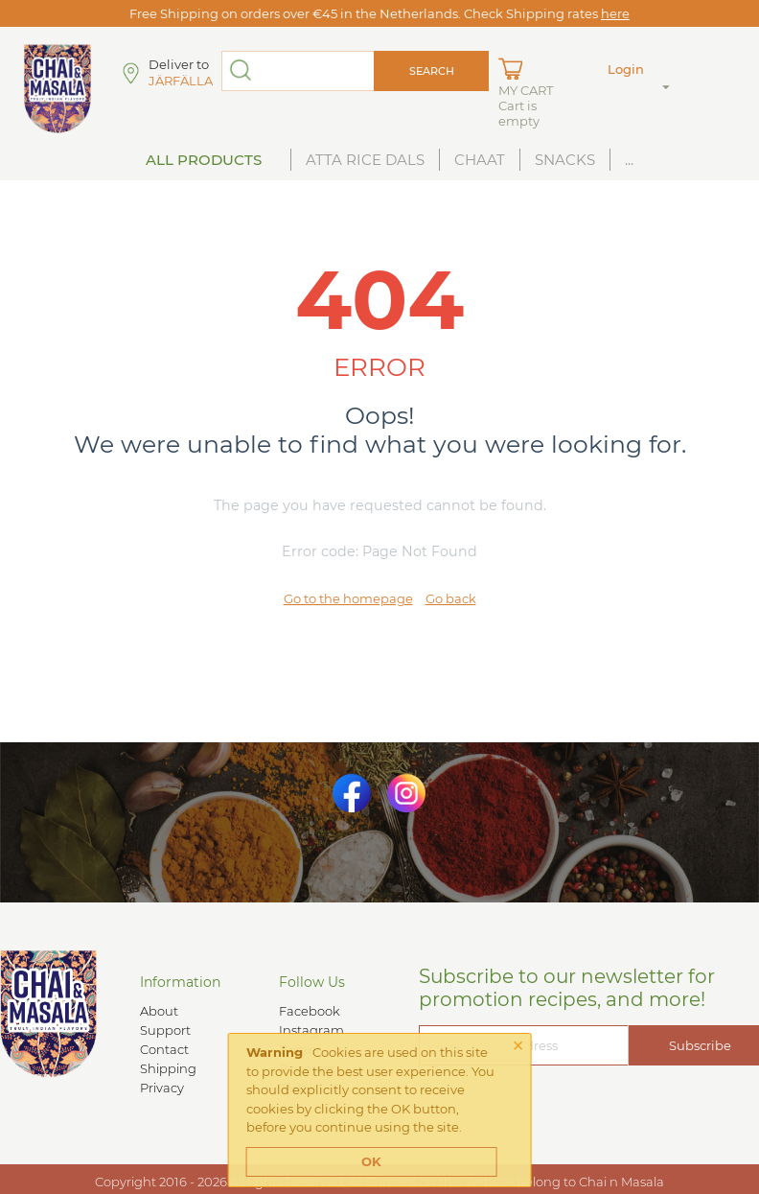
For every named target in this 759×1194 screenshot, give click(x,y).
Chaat (479, 160)
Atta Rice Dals (365, 160)
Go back (451, 598)
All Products (204, 160)
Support (165, 1030)
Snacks (565, 160)
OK (371, 1161)
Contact (164, 1049)
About (159, 1010)
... (629, 160)
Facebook (309, 1010)
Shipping (168, 1068)
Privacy (162, 1087)
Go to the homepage (348, 598)
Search (431, 71)
